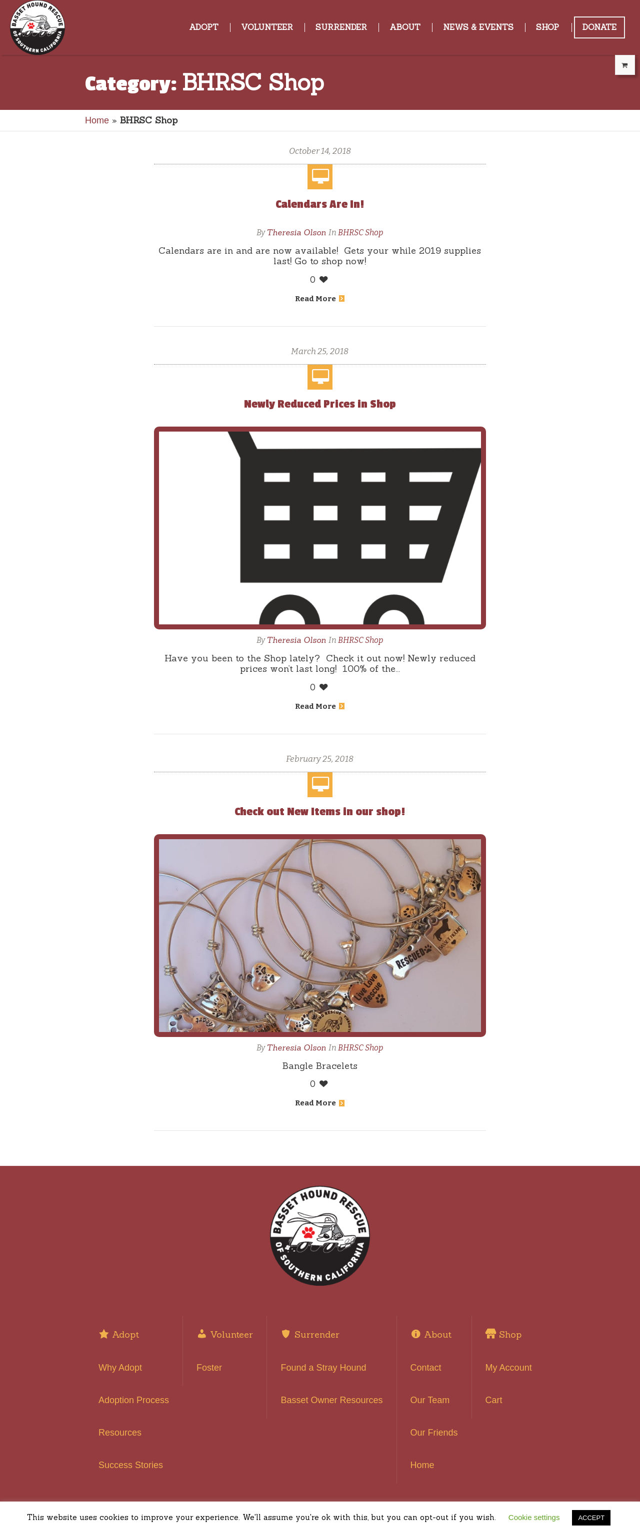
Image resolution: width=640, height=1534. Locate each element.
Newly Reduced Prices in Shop (320, 404)
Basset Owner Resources (331, 1400)
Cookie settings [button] (534, 1517)
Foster (209, 1368)
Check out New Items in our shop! (319, 811)
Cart (494, 1400)
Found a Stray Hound (323, 1368)
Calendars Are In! (320, 204)
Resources (120, 1433)
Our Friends (434, 1433)
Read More (319, 298)
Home (97, 120)
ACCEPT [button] (591, 1518)
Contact (426, 1368)
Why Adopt (120, 1368)
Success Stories (130, 1465)
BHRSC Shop (360, 232)
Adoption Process (133, 1400)
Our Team (430, 1400)
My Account (509, 1368)
